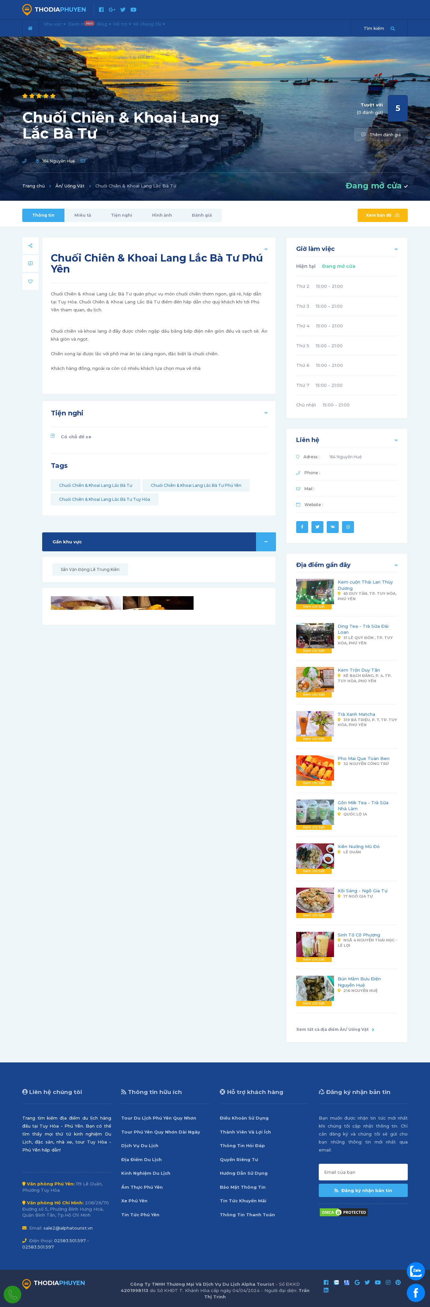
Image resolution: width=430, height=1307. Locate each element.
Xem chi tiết (314, 606)
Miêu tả (82, 215)
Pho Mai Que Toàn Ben (363, 758)
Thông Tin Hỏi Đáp (242, 1145)
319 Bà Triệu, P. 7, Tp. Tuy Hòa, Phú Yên (367, 722)
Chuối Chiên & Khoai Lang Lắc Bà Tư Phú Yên (196, 485)
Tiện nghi (121, 215)
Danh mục (97, 25)
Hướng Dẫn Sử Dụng (244, 1173)
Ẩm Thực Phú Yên (142, 1187)
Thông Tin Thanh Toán (247, 1214)
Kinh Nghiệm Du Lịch (145, 1173)
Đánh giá (202, 215)
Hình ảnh (162, 215)
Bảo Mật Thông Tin (243, 1187)
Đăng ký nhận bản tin (363, 1190)
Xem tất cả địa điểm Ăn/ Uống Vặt (335, 1029)
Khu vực (59, 27)
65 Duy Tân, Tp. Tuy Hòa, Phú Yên (367, 596)
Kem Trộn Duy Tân (359, 670)
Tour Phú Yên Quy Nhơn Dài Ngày (160, 1132)
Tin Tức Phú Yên (140, 1214)
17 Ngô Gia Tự (355, 896)
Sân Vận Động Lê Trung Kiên (90, 569)
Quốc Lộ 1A (352, 814)
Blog (128, 27)
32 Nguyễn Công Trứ (363, 763)
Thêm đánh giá (381, 134)
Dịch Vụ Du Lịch (139, 1145)
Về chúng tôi (193, 27)
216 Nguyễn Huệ (358, 990)
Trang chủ (33, 185)
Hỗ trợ (155, 27)
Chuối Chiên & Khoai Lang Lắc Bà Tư (95, 485)
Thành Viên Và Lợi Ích (245, 1132)
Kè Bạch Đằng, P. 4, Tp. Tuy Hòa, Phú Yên (364, 678)
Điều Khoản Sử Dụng (244, 1118)
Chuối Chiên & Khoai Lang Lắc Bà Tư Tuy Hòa (104, 499)
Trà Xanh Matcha (356, 714)
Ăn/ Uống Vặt (70, 185)
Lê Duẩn (349, 852)
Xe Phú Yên (134, 1200)
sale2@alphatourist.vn (68, 1228)
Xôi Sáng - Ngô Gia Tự (362, 890)
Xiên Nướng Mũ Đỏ (359, 846)
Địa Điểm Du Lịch (141, 1159)
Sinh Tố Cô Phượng (359, 934)
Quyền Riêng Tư (239, 1159)
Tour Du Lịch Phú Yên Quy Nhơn (158, 1118)
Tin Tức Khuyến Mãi (243, 1200)
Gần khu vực (164, 541)
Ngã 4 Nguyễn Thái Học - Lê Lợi (367, 943)
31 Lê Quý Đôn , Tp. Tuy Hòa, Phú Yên (365, 640)
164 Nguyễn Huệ (59, 161)
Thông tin (43, 215)
